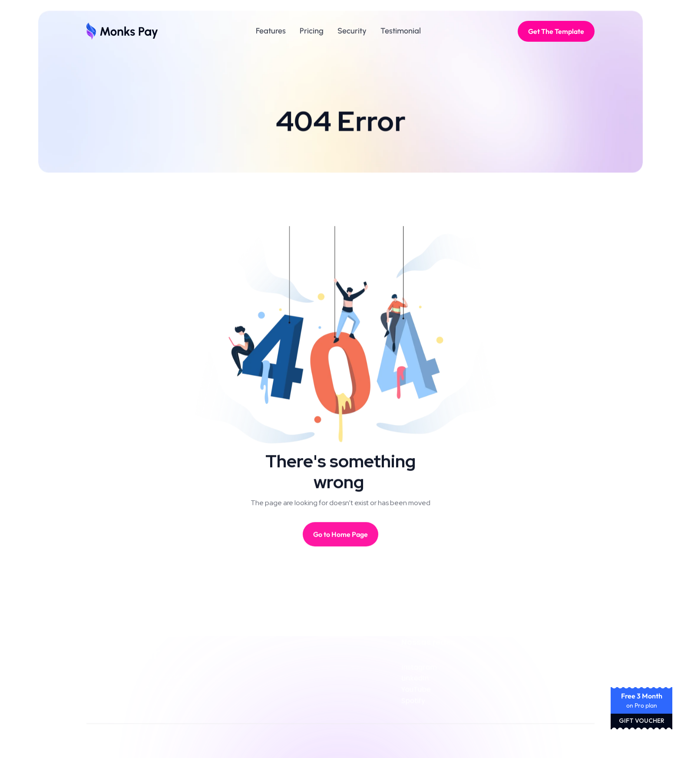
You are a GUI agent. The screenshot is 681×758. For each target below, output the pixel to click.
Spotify (413, 703)
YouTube (416, 692)
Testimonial (400, 31)
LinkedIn (415, 681)
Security (352, 31)
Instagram (419, 670)
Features (271, 31)
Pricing (312, 31)
